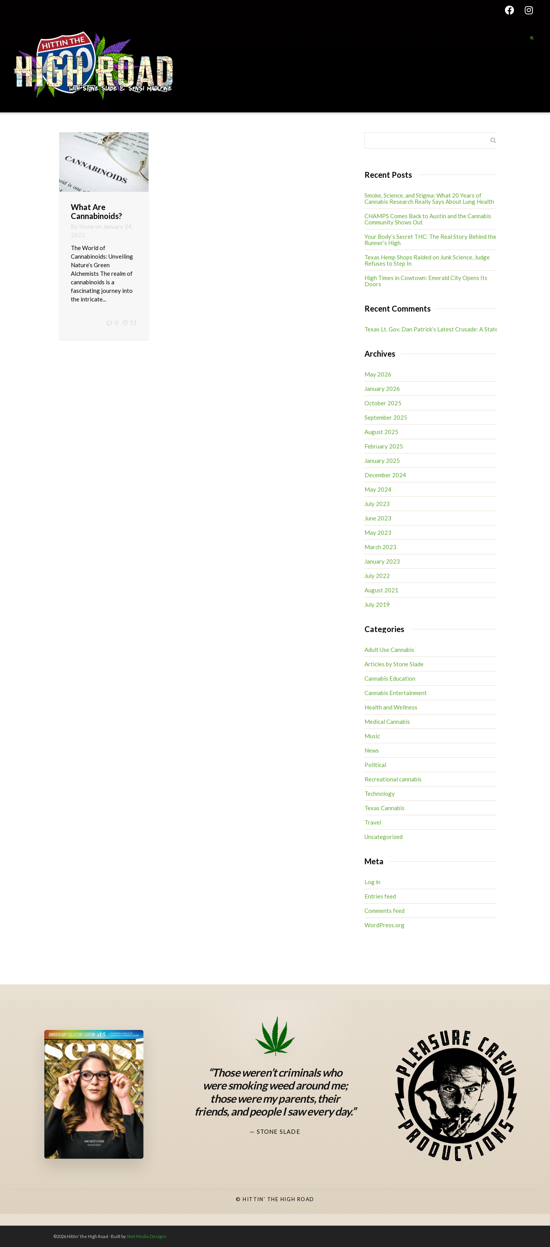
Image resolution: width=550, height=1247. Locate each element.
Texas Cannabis (384, 807)
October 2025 (382, 402)
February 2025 (383, 446)
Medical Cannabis (387, 721)
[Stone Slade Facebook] (275, 1159)
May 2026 (377, 374)
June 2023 (377, 518)
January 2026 (382, 388)
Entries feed (380, 896)
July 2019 (377, 604)
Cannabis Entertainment (395, 692)
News (371, 750)
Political (375, 764)
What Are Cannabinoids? (96, 211)
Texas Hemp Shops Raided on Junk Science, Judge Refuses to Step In (427, 260)
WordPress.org (384, 924)
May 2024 (377, 489)
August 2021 (381, 590)
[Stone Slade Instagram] (239, 1159)
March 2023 (380, 546)
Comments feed (384, 910)
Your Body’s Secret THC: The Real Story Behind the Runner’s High (430, 239)
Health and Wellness (390, 707)
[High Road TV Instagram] (310, 1159)
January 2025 (382, 460)
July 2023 (377, 503)
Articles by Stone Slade (394, 663)
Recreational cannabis (393, 779)
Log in (372, 881)
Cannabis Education (389, 678)
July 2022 (377, 575)
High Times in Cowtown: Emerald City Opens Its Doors (425, 280)
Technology (379, 793)
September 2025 (385, 417)
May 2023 (377, 532)
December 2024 (385, 474)
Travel (372, 822)
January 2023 (382, 561)
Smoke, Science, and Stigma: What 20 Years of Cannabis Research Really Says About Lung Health (429, 198)
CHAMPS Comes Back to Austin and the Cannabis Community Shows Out (427, 219)
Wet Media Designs (146, 1236)
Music (372, 735)
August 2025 (381, 431)
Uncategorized (383, 836)
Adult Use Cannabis (389, 649)
